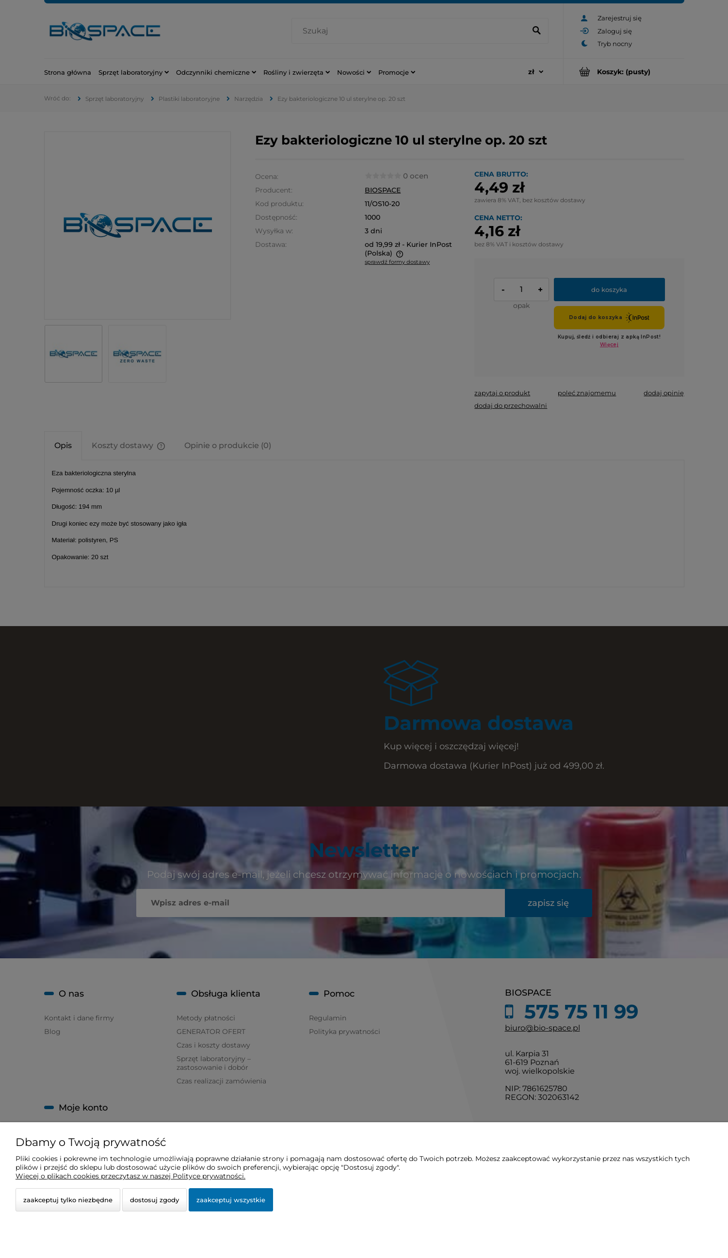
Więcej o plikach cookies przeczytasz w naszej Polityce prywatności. (130, 1176)
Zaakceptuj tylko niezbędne (68, 1200)
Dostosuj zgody (154, 1200)
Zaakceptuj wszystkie (230, 1200)
